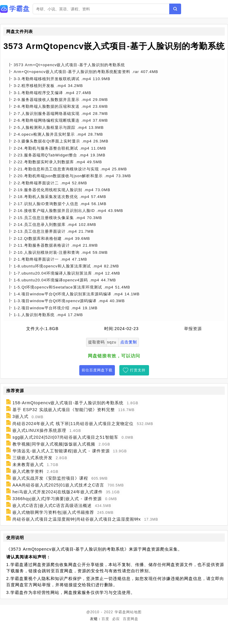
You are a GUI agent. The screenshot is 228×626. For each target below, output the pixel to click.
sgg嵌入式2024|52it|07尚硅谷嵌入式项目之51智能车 (65, 437)
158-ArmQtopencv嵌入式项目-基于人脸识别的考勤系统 (68, 402)
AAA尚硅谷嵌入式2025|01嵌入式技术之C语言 (58, 485)
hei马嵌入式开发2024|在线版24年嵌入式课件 (57, 491)
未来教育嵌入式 (28, 464)
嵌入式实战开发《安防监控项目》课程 (50, 478)
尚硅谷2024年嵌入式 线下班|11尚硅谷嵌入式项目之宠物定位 (73, 423)
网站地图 (134, 612)
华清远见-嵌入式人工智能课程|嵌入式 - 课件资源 (61, 450)
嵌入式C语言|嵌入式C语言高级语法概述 (52, 505)
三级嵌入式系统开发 (32, 457)
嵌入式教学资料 (28, 471)
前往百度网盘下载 (97, 370)
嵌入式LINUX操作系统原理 (39, 430)
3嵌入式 (20, 416)
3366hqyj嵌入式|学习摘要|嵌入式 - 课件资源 (57, 498)
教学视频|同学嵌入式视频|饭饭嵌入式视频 (53, 444)
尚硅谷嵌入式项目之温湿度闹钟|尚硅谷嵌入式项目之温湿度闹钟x (76, 519)
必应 (116, 619)
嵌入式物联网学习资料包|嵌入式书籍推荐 (53, 512)
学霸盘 (120, 612)
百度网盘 (130, 619)
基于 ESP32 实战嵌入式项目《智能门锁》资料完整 (63, 409)
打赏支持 (137, 370)
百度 (105, 619)
